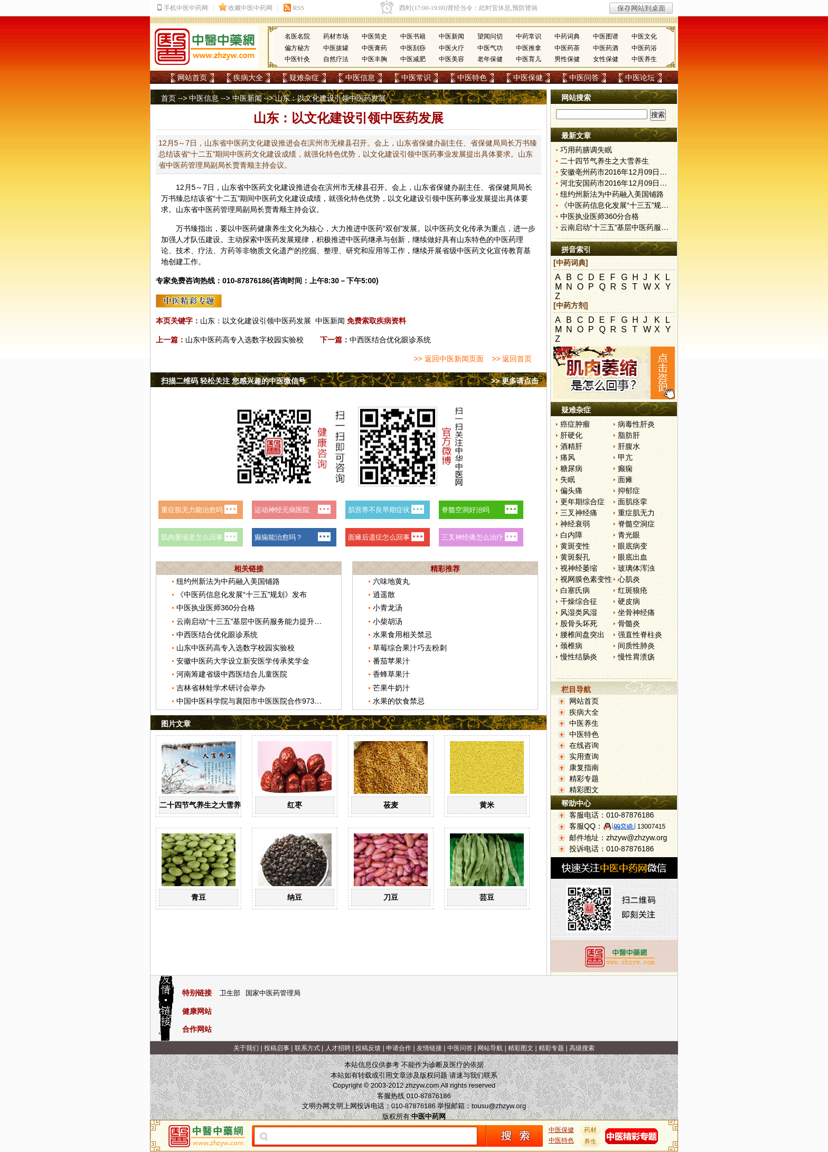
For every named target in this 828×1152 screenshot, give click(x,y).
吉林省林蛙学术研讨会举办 (220, 688)
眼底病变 (632, 546)
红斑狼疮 (632, 590)
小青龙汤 (387, 607)
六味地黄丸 (391, 581)
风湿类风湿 (578, 612)
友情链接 (429, 1048)
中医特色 (472, 77)
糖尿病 (571, 468)
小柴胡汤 (387, 621)
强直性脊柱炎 (640, 634)
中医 (251, 187)
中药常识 (528, 36)
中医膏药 (374, 48)
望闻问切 (490, 36)
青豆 (198, 897)
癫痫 (625, 468)
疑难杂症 (304, 77)
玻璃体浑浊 (636, 568)
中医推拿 (528, 48)
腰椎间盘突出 (582, 634)
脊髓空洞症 (636, 524)
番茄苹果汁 (391, 661)
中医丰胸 (374, 59)
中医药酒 (605, 48)
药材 (591, 1130)
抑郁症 (629, 490)
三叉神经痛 (578, 512)
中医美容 (451, 59)
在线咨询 (584, 745)
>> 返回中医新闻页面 (448, 358)
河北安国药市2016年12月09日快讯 (617, 183)
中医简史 (374, 36)
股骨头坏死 (578, 623)
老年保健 (490, 59)
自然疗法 (336, 59)
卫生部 (230, 993)
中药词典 (567, 36)
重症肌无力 (636, 512)
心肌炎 (629, 579)
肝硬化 (571, 435)
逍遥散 (384, 594)
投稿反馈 (368, 1048)
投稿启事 (276, 1048)
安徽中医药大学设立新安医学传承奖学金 (242, 661)
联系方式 (307, 1048)
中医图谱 (605, 36)
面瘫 (625, 479)
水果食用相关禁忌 (402, 634)
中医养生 (644, 59)
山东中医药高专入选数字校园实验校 (244, 339)
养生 (279, 228)
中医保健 (528, 77)
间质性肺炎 (636, 645)
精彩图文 (584, 789)
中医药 (266, 198)
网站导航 (490, 1048)
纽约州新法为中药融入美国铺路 (228, 581)
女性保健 (605, 59)
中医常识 (416, 77)
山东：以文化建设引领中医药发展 (255, 320)
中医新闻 (451, 36)
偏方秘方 (297, 48)
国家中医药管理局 (273, 993)
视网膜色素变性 (586, 579)
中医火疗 (451, 48)
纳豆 (294, 897)
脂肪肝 (629, 435)
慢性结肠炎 (578, 656)
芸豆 (486, 897)
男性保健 (567, 59)
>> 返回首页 (512, 358)
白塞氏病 (575, 590)
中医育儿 (528, 59)
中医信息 (360, 77)
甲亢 (625, 457)
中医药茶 (567, 48)
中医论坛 (640, 77)
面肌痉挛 (632, 501)
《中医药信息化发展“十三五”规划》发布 (241, 594)
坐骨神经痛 (636, 612)
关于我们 (246, 1048)
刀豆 (390, 897)
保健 (443, 187)
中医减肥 (413, 59)
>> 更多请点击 (515, 381)
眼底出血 (632, 557)
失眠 (567, 479)
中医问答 (584, 77)
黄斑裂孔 (575, 557)
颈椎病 (571, 645)
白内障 (571, 535)
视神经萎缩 (578, 568)
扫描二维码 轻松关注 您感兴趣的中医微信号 (233, 381)
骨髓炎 (629, 623)
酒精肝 (571, 446)
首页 (168, 98)
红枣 (294, 805)
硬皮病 (629, 601)
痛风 (567, 457)
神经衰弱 (575, 524)
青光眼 (629, 535)
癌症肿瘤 (575, 424)
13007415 (651, 826)
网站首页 (192, 77)
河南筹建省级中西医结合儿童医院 (231, 674)
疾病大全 (248, 77)
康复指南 (584, 767)
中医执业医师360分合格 (215, 607)
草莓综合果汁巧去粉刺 (410, 648)
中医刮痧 (413, 48)
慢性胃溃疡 (636, 656)
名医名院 (297, 36)
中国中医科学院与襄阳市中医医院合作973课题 (252, 701)
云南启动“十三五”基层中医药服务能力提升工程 (252, 621)
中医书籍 (413, 36)
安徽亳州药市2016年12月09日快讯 (617, 172)
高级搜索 (582, 1048)
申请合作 (398, 1048)
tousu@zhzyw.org (499, 1106)
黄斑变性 (575, 546)
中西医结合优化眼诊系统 (390, 339)
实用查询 (584, 756)
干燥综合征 (578, 601)
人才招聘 (338, 1048)
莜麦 (390, 805)
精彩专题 (584, 778)
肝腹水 (629, 446)
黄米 (486, 805)
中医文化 (644, 36)
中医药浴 (644, 48)
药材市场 (336, 36)
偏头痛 (571, 490)
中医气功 (490, 48)
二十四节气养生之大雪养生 (203, 805)
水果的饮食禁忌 (399, 701)
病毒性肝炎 (636, 424)
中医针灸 (297, 59)
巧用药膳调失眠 (586, 150)
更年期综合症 (582, 501)
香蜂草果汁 (391, 674)
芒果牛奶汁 (391, 688)
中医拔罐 (336, 48)
